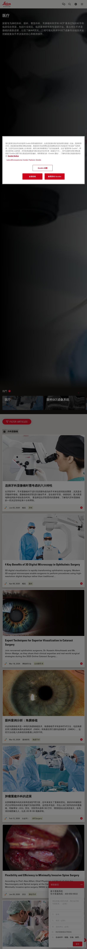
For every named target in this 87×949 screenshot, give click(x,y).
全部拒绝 (32, 176)
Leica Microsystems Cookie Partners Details (24, 160)
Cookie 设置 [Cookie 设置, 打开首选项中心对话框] (43, 168)
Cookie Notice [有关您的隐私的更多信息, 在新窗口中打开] (13, 156)
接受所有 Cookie (54, 176)
